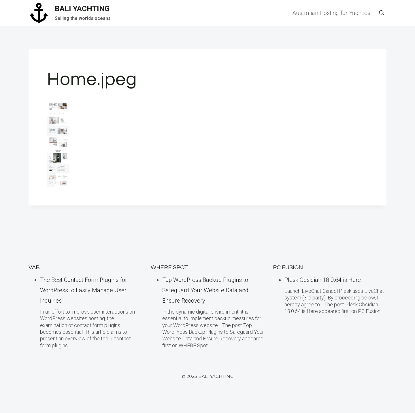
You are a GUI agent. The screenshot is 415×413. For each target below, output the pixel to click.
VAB (34, 267)
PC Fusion (288, 267)
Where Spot (169, 267)
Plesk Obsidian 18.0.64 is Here (322, 279)
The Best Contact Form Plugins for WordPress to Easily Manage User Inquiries (83, 290)
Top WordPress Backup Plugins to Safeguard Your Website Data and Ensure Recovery (205, 290)
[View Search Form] (381, 13)
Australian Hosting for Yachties (331, 13)
